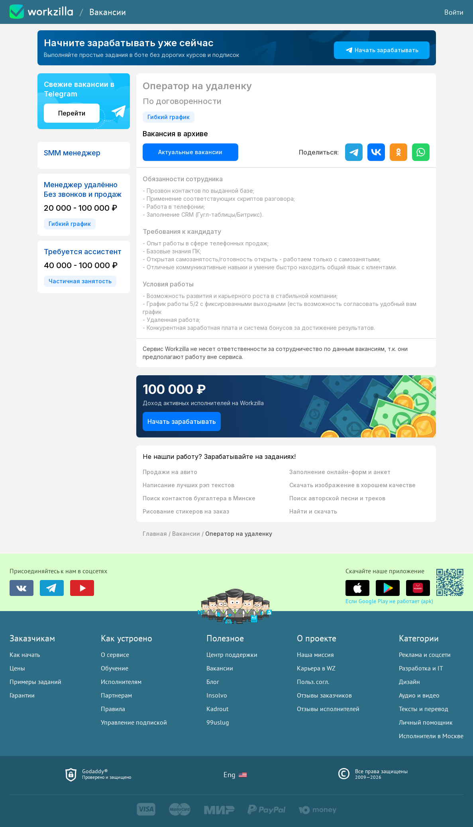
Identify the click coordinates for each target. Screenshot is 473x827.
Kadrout (217, 709)
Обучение (114, 668)
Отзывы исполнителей (328, 709)
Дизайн (409, 682)
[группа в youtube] (82, 588)
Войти (453, 12)
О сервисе (115, 654)
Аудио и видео (419, 695)
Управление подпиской (134, 722)
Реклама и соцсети (425, 654)
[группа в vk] (21, 588)
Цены (17, 668)
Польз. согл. (313, 682)
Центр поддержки (231, 654)
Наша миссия (315, 654)
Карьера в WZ (316, 668)
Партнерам (116, 695)
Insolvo (216, 695)
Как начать (25, 654)
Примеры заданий (35, 682)
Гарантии (22, 695)
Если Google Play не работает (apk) (389, 601)
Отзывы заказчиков (324, 695)
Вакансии (107, 12)
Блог (212, 682)
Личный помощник (426, 722)
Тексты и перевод (423, 709)
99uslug (217, 722)
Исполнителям (121, 682)
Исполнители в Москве (431, 736)
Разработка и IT (421, 668)
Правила (113, 709)
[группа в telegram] (52, 588)
